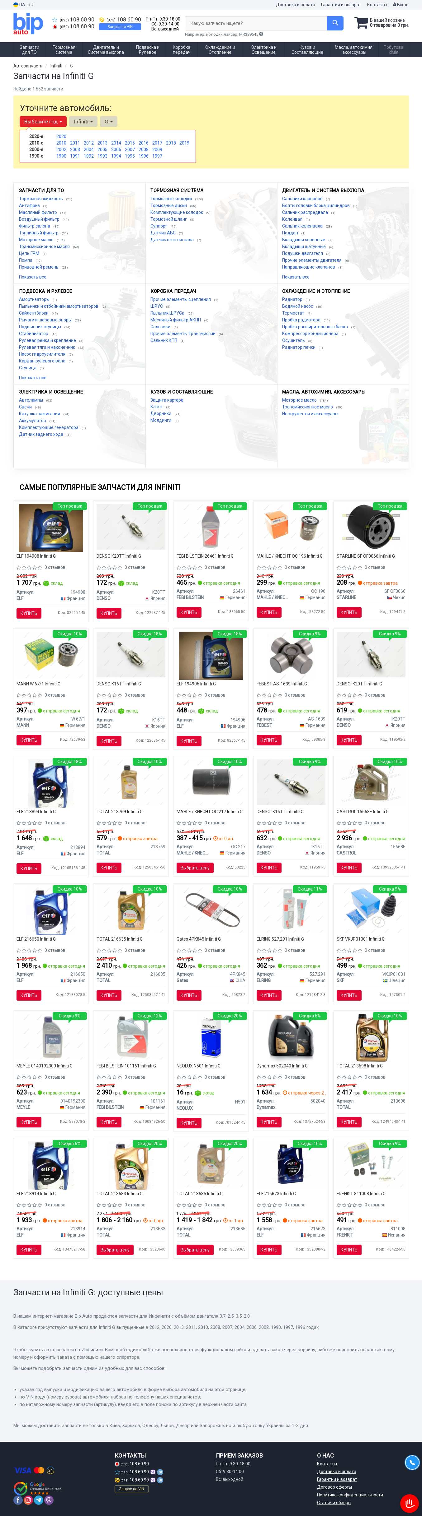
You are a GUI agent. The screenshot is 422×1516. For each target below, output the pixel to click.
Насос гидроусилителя (42, 354)
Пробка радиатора (301, 319)
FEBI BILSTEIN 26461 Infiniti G (205, 556)
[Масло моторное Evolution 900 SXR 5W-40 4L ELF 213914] (51, 1165)
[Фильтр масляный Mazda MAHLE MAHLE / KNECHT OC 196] (291, 526)
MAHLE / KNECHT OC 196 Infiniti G (290, 556)
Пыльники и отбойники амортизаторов (59, 306)
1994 (116, 156)
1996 (144, 156)
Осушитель (294, 340)
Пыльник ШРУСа (167, 313)
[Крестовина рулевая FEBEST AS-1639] (291, 655)
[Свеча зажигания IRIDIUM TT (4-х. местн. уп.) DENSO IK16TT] (291, 781)
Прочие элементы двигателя (312, 260)
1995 (130, 156)
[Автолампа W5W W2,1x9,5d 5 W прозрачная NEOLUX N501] (211, 1037)
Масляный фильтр (38, 212)
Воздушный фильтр (39, 219)
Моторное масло (37, 239)
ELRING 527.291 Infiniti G (280, 939)
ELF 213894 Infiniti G (36, 811)
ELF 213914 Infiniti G (36, 1193)
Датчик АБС (163, 232)
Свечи (26, 406)
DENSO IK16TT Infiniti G (279, 811)
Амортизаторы (34, 299)
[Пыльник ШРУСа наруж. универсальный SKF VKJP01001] (371, 909)
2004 (89, 149)
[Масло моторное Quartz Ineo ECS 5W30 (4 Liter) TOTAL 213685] (211, 1164)
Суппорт (159, 225)
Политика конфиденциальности (350, 1494)
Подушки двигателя (303, 253)
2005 (102, 149)
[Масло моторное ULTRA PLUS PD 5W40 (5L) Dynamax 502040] (291, 1037)
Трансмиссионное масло (45, 246)
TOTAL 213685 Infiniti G (200, 1193)
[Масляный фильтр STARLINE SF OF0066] (371, 526)
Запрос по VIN (120, 27)
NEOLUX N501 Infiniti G (198, 1065)
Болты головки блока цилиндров (316, 205)
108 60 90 (73, 19)
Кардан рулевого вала (42, 360)
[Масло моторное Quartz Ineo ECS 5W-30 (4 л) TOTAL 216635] (131, 909)
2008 (144, 149)
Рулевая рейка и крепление (48, 340)
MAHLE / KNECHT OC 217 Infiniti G (210, 811)
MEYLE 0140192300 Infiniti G (45, 1065)
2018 (171, 143)
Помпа (26, 260)
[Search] (335, 23)
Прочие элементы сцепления (181, 299)
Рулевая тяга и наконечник (47, 347)
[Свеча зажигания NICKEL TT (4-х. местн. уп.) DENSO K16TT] (131, 654)
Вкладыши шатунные (304, 246)
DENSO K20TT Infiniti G (119, 556)
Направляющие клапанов (309, 267)
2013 (102, 143)
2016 (144, 143)
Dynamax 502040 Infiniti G (282, 1065)
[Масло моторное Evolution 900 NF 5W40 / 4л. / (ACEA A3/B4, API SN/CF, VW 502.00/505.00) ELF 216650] (51, 910)
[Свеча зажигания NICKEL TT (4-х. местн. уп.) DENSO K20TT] (131, 526)
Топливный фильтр (39, 232)
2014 (116, 143)
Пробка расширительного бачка (315, 326)
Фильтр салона (35, 225)
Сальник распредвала (305, 212)
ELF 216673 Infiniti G (276, 1193)
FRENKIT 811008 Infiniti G (361, 1193)
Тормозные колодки (171, 198)
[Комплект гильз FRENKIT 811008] (371, 1164)
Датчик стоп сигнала (172, 239)
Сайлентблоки (34, 313)
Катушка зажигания (40, 413)
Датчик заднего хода (41, 434)
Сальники (160, 326)
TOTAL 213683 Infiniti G (120, 1193)
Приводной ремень (39, 267)
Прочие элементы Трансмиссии (183, 333)
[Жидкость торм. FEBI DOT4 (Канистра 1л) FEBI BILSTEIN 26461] (211, 526)
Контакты (377, 4)
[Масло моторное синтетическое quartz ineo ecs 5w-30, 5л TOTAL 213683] (131, 1165)
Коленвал (292, 219)
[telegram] (38, 1500)
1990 (61, 156)
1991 (75, 156)
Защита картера (166, 400)
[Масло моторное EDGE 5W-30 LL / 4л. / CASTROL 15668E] (371, 781)
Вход (400, 4)
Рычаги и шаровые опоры (46, 319)
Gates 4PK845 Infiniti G (199, 939)
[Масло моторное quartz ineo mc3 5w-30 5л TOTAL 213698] (371, 1037)
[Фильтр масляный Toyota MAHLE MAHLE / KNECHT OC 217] (211, 781)
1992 (89, 156)
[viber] (49, 1500)
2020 (61, 136)
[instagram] (28, 1500)
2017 (157, 143)
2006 (116, 149)
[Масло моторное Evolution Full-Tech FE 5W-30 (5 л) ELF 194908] (51, 527)
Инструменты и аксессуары (310, 413)
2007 (130, 149)
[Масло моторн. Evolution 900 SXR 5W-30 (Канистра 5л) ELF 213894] (50, 783)
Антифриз (30, 205)
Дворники (161, 413)
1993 (102, 156)
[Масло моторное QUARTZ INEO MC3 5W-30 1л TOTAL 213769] (131, 781)
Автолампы (31, 400)
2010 (61, 143)
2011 (75, 143)
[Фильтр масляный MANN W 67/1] (51, 654)
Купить (29, 613)
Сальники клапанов (303, 198)
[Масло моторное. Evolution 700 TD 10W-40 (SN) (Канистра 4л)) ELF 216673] (291, 1164)
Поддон (290, 232)
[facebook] (18, 1500)
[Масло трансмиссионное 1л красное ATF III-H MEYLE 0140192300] (51, 1036)
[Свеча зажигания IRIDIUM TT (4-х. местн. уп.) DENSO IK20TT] (371, 654)
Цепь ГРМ (29, 253)
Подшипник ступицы (40, 326)
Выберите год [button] (43, 121)
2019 (184, 143)
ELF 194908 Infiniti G (36, 556)
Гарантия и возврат (341, 4)
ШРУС (157, 306)
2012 (89, 143)
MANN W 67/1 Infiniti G (38, 683)
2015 (130, 143)
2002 (61, 149)
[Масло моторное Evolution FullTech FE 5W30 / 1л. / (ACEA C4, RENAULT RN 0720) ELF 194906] (211, 655)
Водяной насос (298, 306)
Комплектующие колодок (177, 212)
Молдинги (161, 420)
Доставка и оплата (295, 4)
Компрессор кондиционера (310, 333)
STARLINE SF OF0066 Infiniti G (366, 556)
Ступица (28, 367)
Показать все (32, 276)
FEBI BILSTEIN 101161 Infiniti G (126, 1065)
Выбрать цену (195, 867)
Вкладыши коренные (304, 239)
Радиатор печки (299, 347)
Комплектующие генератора (49, 427)
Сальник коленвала (303, 225)
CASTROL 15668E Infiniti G (363, 811)
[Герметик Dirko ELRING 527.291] (291, 909)
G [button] (109, 121)
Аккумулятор (33, 420)
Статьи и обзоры (334, 1502)
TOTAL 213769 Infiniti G (120, 811)
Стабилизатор (34, 333)
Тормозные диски (169, 205)
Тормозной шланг (169, 219)
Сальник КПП (164, 340)
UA (19, 4)
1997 (157, 156)
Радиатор (292, 299)
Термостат (293, 313)
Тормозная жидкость (41, 198)
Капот (157, 406)
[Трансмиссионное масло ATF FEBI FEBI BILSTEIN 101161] (131, 1036)
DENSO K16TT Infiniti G (119, 683)
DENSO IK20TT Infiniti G (359, 683)
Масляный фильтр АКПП (176, 319)
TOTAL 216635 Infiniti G (120, 939)
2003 (75, 149)
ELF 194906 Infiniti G (196, 683)
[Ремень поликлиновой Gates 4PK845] (211, 909)
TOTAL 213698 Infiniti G (360, 1065)
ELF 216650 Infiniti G (36, 939)
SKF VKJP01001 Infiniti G (361, 939)
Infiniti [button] (83, 121)
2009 (157, 149)
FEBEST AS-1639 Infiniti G (282, 683)
